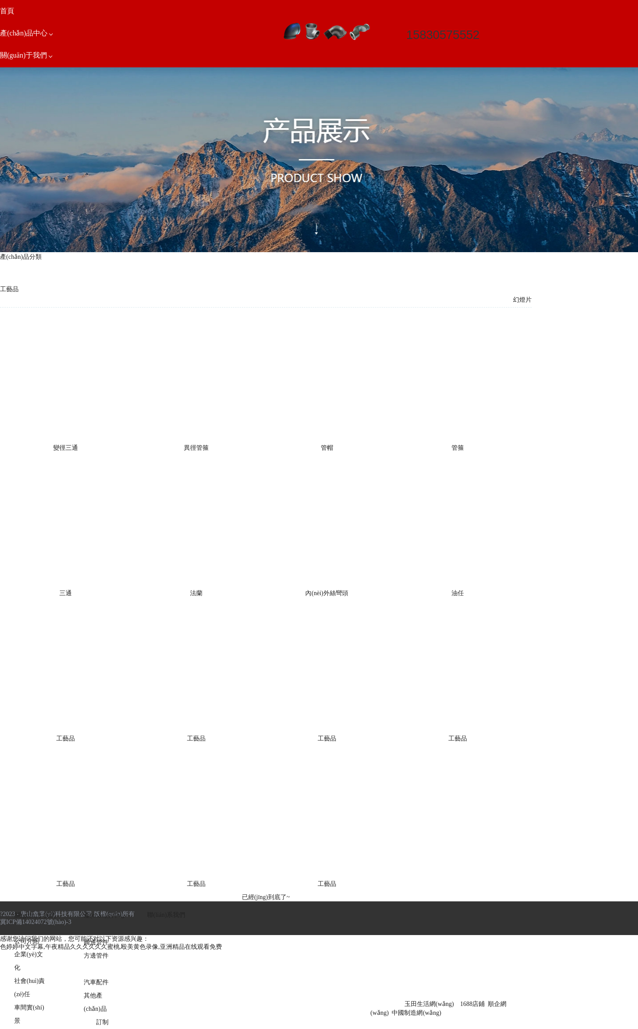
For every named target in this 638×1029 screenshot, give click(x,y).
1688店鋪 (472, 1004)
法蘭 (196, 593)
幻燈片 (522, 299)
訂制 (102, 1022)
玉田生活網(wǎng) (429, 1004)
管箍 (457, 447)
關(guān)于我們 (35, 915)
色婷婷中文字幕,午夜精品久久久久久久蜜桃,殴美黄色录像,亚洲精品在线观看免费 (111, 946)
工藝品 (65, 738)
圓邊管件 (96, 942)
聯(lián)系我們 (166, 915)
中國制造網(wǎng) (416, 1013)
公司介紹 (26, 941)
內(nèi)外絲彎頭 (326, 593)
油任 (457, 593)
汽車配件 (96, 982)
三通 (65, 593)
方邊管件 (96, 955)
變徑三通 (65, 447)
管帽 (327, 447)
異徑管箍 (196, 447)
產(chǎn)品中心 (104, 915)
